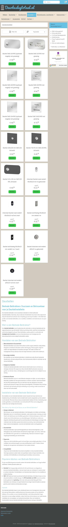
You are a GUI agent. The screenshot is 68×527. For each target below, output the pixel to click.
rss (33, 523)
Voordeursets (22, 15)
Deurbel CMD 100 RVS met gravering (36, 86)
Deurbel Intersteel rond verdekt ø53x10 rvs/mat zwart (12, 281)
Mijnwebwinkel (52, 523)
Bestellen (12, 64)
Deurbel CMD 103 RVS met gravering (36, 55)
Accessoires (16, 19)
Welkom (5, 15)
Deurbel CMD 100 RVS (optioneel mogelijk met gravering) (12, 86)
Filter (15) (13, 32)
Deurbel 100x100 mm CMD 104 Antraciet (12, 149)
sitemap (30, 523)
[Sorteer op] (35, 31)
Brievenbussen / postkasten (46, 15)
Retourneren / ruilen (6, 513)
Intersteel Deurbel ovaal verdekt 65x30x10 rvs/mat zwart (12, 214)
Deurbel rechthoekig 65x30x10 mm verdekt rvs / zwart (12, 247)
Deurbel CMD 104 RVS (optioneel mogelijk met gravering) (12, 117)
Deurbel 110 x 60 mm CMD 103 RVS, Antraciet (12, 180)
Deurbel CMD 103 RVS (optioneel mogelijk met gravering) (12, 55)
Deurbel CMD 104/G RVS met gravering (36, 117)
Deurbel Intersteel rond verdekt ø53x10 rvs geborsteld (36, 247)
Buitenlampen (6, 19)
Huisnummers (61, 15)
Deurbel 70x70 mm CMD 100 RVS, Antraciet (36, 149)
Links (2, 515)
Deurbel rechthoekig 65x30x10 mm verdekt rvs (36, 214)
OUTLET (23, 19)
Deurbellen (32, 15)
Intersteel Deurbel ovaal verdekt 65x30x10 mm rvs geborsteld (36, 180)
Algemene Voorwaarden (6, 511)
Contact (30, 19)
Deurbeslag (13, 15)
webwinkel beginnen (39, 523)
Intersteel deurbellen (7, 25)
